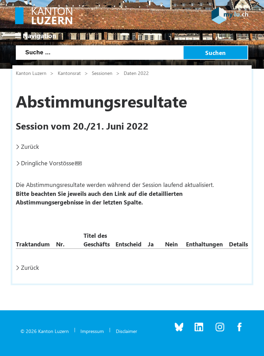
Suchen (215, 52)
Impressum (92, 331)
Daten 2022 (136, 73)
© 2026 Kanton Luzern (44, 331)
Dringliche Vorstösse (47, 163)
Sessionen (102, 73)
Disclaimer (126, 331)
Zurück (30, 146)
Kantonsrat (69, 73)
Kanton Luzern (31, 73)
